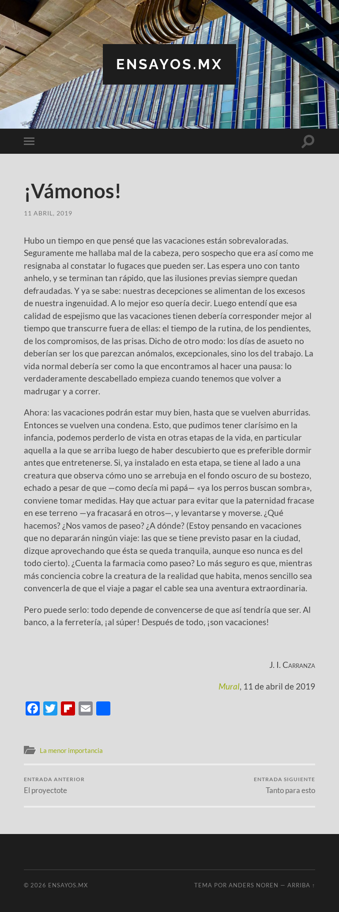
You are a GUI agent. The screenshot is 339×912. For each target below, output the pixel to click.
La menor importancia (71, 750)
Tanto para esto (284, 785)
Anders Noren (254, 885)
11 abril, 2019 (48, 213)
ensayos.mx (169, 64)
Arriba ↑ (301, 885)
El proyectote (54, 785)
